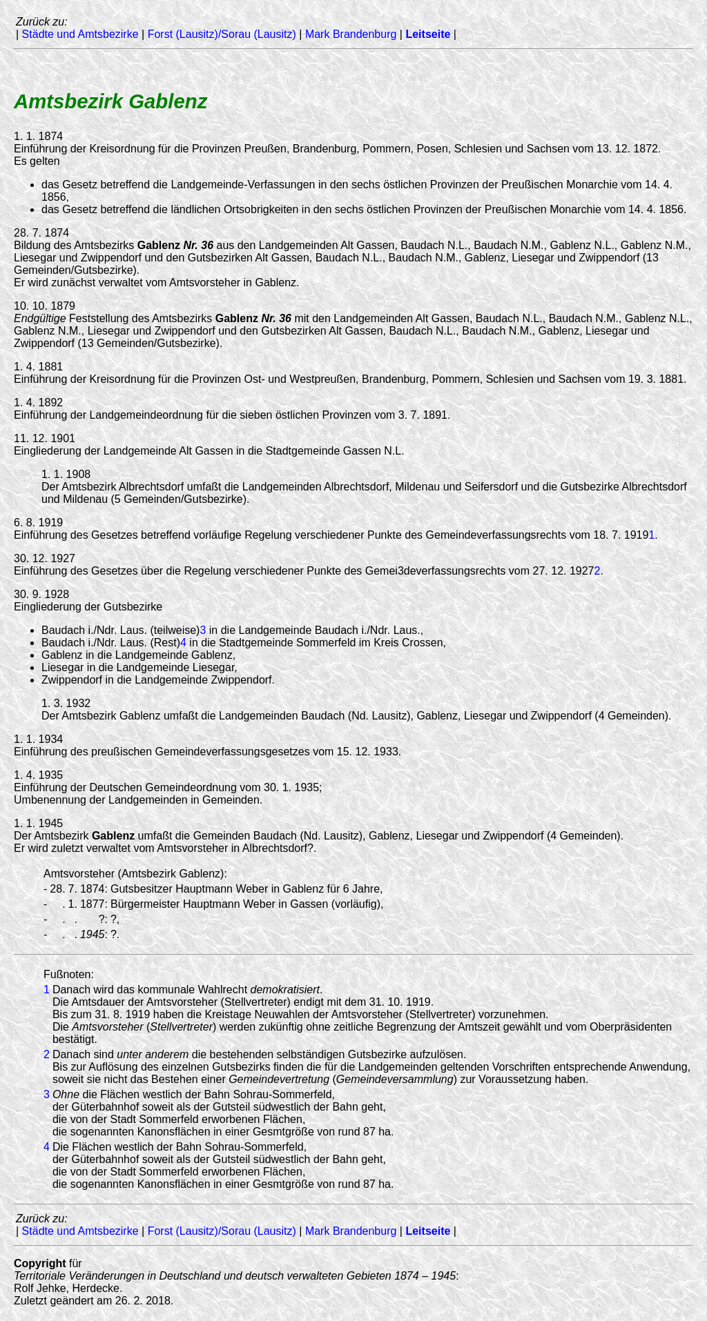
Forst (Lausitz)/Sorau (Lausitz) (222, 34)
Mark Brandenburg (351, 34)
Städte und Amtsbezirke (80, 34)
